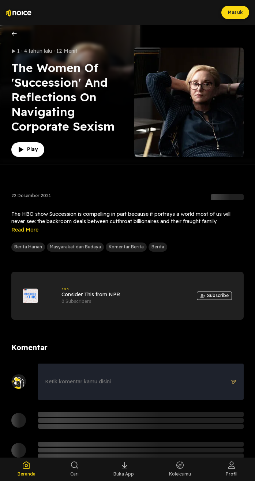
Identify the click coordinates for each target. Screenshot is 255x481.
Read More (24, 229)
